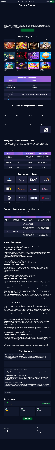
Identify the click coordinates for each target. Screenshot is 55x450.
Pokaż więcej (27, 429)
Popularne (9, 50)
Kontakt (50, 443)
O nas (38, 438)
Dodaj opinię (46, 414)
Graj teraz (27, 40)
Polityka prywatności (40, 443)
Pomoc (50, 438)
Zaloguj (48, 1)
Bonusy (50, 441)
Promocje (30, 1)
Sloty (45, 50)
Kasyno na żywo (24, 1)
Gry (33, 1)
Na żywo (21, 50)
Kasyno (19, 1)
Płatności (50, 440)
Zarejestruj (52, 1)
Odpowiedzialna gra (40, 441)
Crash (33, 50)
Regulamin (38, 440)
